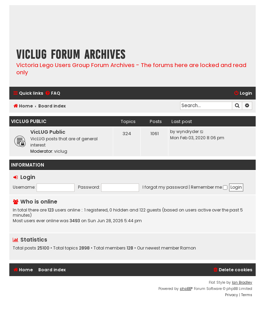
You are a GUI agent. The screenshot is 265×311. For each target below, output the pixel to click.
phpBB (185, 288)
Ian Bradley (242, 282)
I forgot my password (165, 187)
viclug (60, 151)
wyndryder (187, 131)
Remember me (209, 187)
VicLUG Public (29, 121)
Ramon (188, 248)
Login (27, 177)
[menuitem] (52, 93)
